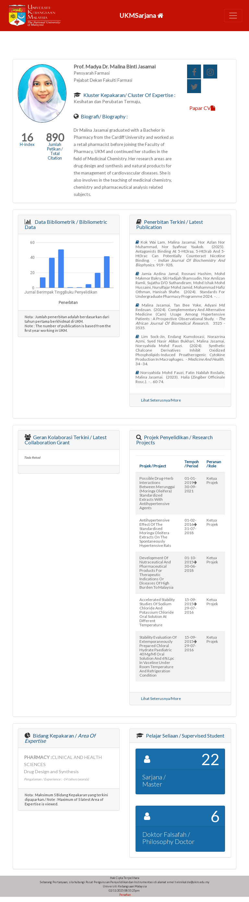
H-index (27, 144)
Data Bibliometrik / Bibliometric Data (66, 224)
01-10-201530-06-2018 (190, 564)
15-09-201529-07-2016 (190, 606)
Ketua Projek (212, 480)
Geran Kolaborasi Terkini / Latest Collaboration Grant (66, 439)
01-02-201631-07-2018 (190, 526)
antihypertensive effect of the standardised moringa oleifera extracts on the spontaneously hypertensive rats (155, 533)
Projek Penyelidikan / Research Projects (174, 439)
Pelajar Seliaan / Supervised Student (184, 735)
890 (55, 137)
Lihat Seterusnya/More (161, 400)
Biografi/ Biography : (104, 116)
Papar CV (202, 108)
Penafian (125, 894)
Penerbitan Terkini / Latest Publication (169, 224)
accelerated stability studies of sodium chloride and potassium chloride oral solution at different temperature (157, 612)
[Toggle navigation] (233, 15)
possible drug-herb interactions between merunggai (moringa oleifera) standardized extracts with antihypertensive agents (157, 493)
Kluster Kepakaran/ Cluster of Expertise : (128, 95)
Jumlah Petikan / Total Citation (55, 151)
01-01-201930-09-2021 (190, 484)
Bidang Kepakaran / (60, 738)
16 (27, 137)
